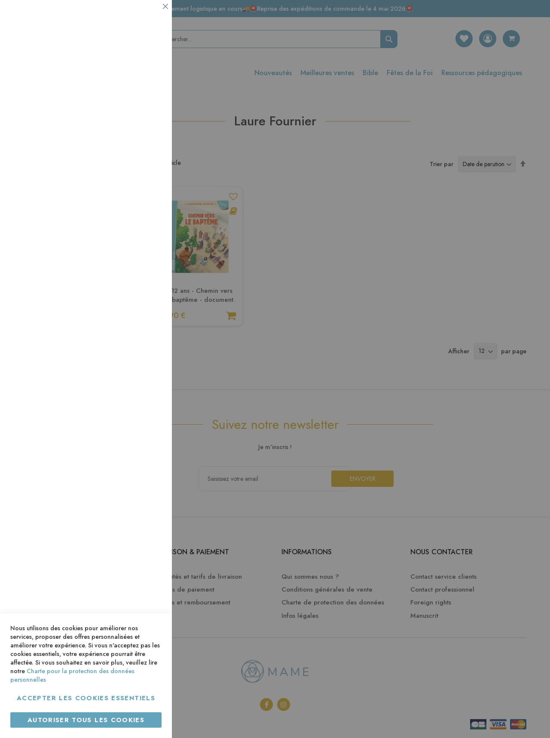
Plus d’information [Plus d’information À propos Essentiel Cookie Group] (136, 79)
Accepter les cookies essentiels (86, 698)
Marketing (148, 207)
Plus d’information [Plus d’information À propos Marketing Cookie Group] (136, 261)
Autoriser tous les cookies (86, 720)
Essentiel (148, 17)
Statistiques (148, 116)
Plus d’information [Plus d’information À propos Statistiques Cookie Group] (136, 170)
